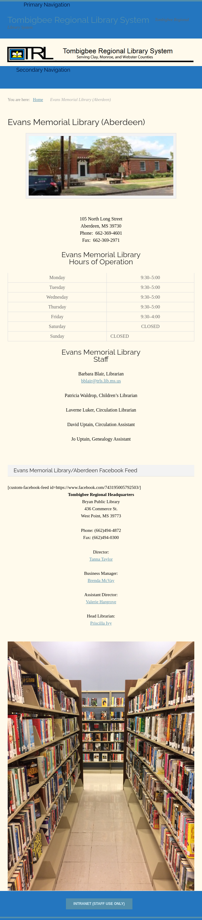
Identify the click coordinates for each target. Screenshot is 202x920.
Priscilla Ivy (101, 623)
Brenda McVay (101, 580)
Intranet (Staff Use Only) (99, 904)
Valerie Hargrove (101, 601)
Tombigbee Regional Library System (78, 20)
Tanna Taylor (101, 559)
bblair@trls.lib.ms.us (101, 380)
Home (38, 99)
